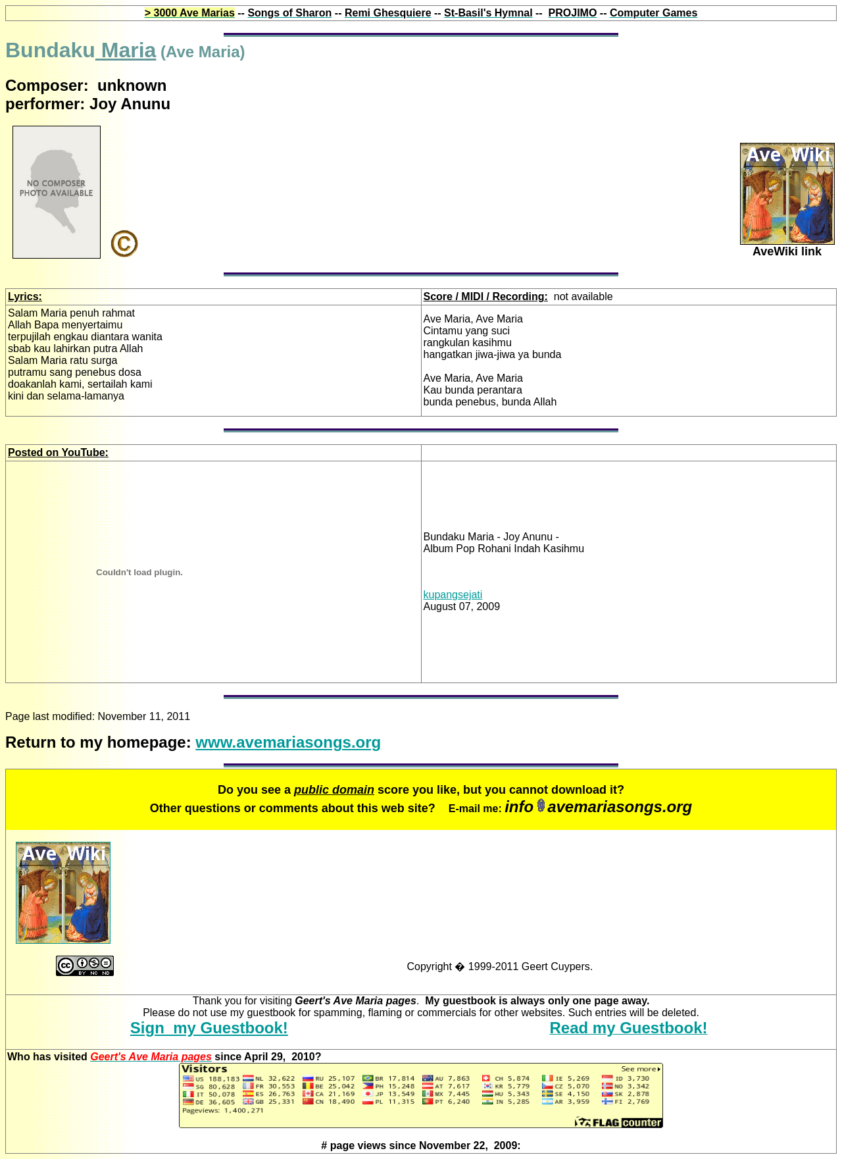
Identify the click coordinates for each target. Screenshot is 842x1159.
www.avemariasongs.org (288, 742)
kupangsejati (453, 594)
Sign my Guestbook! (209, 1028)
